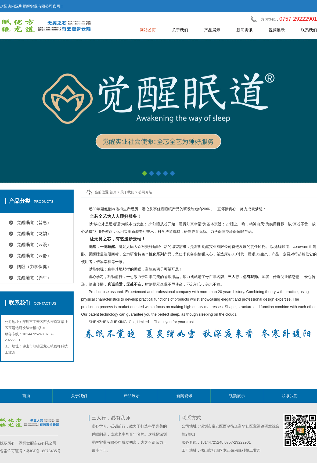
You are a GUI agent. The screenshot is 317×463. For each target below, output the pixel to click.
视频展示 (277, 30)
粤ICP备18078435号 (43, 451)
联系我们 (309, 30)
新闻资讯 (244, 30)
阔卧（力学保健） (34, 266)
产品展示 (212, 30)
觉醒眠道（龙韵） (34, 233)
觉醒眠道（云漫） (34, 244)
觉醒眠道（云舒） (34, 255)
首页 (113, 192)
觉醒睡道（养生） (34, 277)
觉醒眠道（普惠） (34, 222)
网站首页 (148, 30)
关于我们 (180, 30)
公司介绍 (145, 192)
